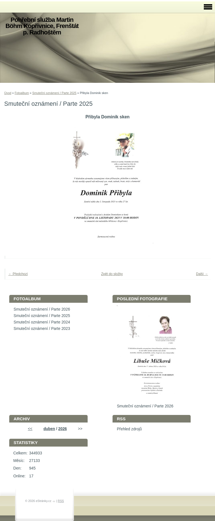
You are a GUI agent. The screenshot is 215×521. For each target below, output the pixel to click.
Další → (202, 274)
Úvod (7, 93)
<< (30, 429)
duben (49, 429)
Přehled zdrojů (129, 429)
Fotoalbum (22, 93)
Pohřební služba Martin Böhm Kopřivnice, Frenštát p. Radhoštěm (41, 26)
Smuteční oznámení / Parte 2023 (41, 329)
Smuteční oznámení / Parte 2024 (41, 322)
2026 (62, 429)
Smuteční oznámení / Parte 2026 (41, 309)
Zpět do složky (112, 274)
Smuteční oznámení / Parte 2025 (54, 93)
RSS (61, 501)
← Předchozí (18, 274)
